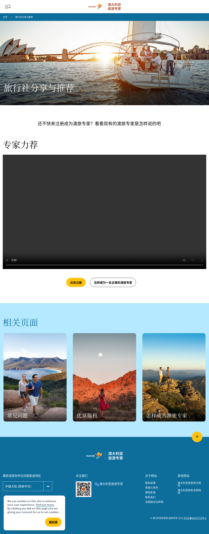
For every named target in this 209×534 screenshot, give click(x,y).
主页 (5, 17)
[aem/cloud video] (104, 212)
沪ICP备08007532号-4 (195, 518)
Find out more (45, 505)
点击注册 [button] (76, 282)
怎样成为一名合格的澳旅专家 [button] (113, 282)
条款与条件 (151, 487)
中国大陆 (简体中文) (18, 486)
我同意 (53, 522)
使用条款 (150, 492)
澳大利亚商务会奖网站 (189, 491)
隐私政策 (150, 482)
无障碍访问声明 (154, 501)
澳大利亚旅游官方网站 (189, 484)
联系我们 (150, 497)
